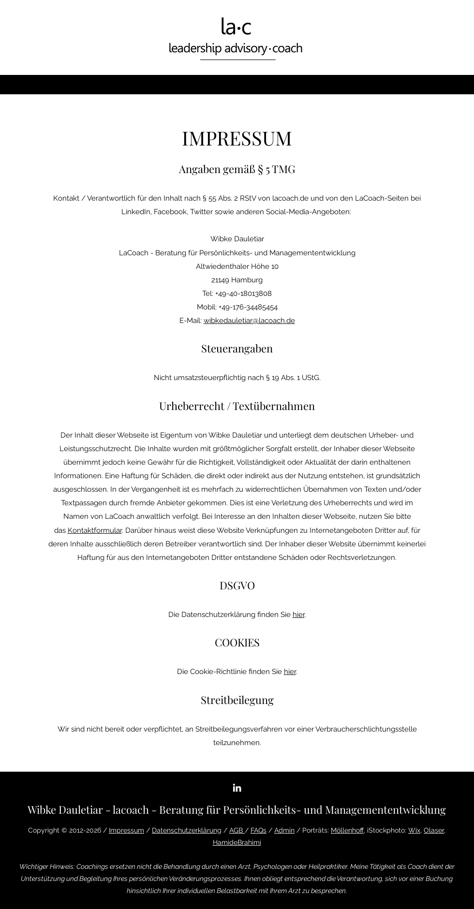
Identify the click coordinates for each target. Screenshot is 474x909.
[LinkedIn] (237, 787)
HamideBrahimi (237, 842)
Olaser (434, 830)
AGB (237, 830)
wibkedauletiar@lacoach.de (249, 320)
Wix (414, 830)
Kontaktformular (95, 530)
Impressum (126, 830)
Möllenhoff (347, 830)
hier (299, 614)
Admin (284, 830)
